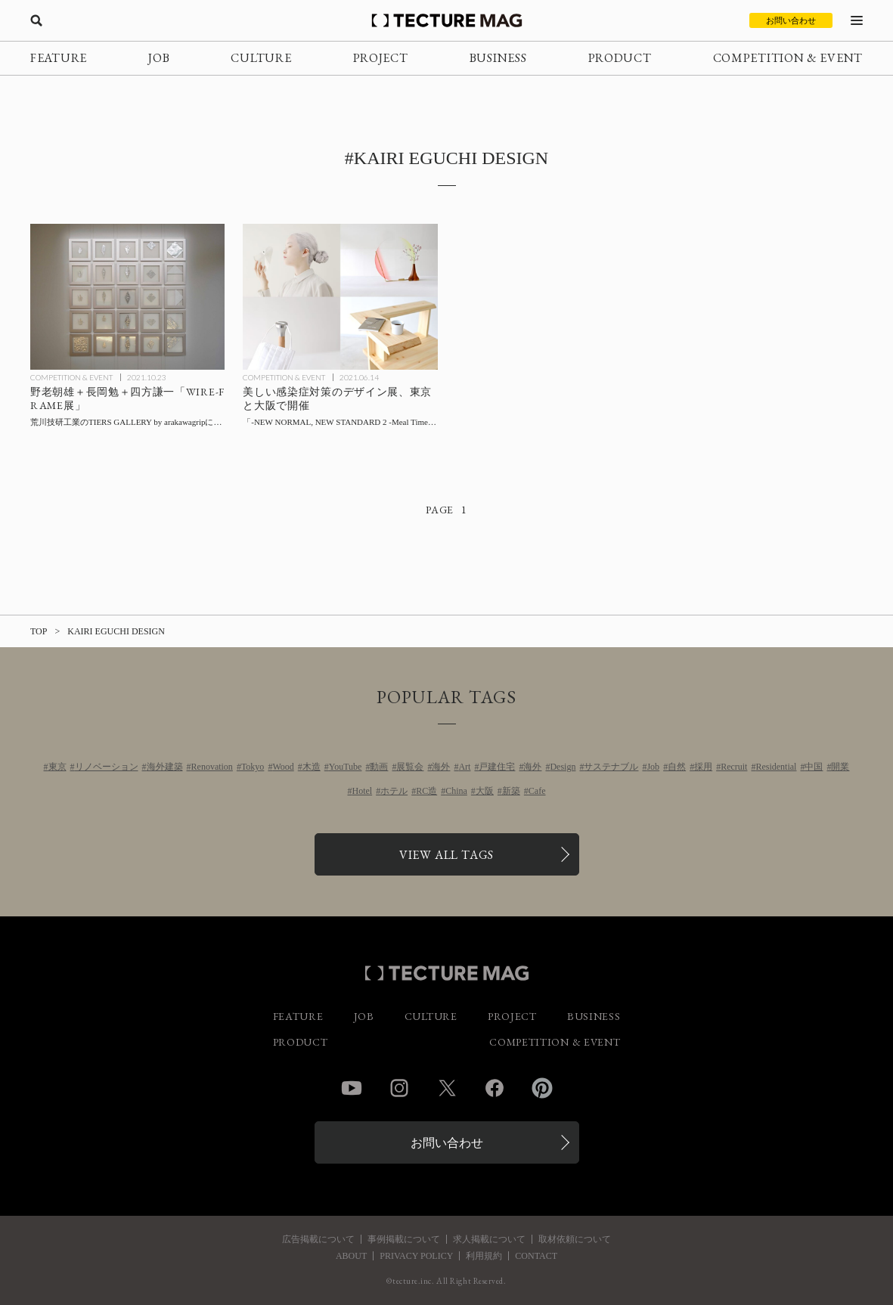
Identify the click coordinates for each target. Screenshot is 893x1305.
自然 (677, 766)
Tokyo (253, 766)
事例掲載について (403, 1239)
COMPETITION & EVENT (788, 58)
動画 (379, 766)
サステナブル (611, 766)
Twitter (446, 1088)
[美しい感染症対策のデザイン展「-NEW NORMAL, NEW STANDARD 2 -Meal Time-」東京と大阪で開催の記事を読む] (340, 297)
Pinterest (542, 1088)
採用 (703, 766)
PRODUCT (620, 58)
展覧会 (409, 766)
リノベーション (106, 766)
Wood (282, 766)
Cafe (537, 790)
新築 (511, 790)
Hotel (362, 790)
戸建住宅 (497, 766)
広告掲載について (318, 1239)
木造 (311, 766)
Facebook (494, 1088)
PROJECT (380, 58)
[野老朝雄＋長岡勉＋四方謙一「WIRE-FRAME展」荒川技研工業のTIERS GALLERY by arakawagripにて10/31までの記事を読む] (127, 297)
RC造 (426, 790)
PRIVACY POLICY (416, 1255)
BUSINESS (498, 58)
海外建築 (165, 766)
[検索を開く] (36, 20)
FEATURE (58, 58)
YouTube (345, 766)
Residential (775, 766)
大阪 (485, 790)
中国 (814, 766)
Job (652, 766)
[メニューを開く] (857, 20)
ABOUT (351, 1255)
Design (562, 766)
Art (464, 766)
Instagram (399, 1088)
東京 (57, 766)
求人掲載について (489, 1239)
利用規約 (484, 1255)
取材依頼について (574, 1239)
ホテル (394, 790)
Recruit (734, 766)
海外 (441, 766)
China (456, 790)
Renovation (212, 766)
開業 (840, 766)
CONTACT (536, 1255)
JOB (158, 58)
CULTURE (261, 58)
